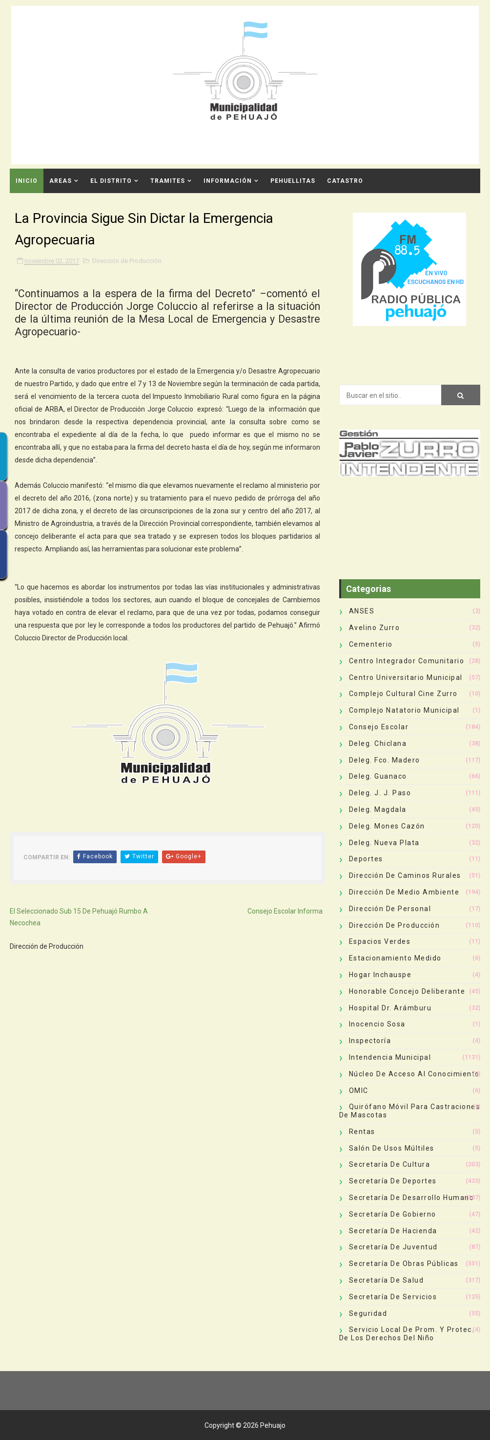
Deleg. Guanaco (378, 776)
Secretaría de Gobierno (392, 1214)
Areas (60, 180)
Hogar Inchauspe (380, 975)
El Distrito (111, 180)
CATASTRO (345, 180)
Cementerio (371, 644)
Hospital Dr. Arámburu (390, 1008)
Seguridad (368, 1313)
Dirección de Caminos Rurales (405, 875)
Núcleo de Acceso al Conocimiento (414, 1074)
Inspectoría (370, 1041)
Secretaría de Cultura (389, 1164)
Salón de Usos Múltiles (391, 1148)
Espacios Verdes (380, 941)
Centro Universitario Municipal (406, 677)
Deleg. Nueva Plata (384, 843)
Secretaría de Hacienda (393, 1231)
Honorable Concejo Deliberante (407, 991)
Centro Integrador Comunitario (407, 661)
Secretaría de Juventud (393, 1247)
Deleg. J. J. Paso (380, 793)
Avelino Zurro (374, 628)
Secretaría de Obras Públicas (404, 1263)
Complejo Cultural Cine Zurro (403, 694)
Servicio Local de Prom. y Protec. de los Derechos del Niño (406, 1334)
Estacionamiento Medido (395, 958)
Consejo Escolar (379, 727)
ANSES (362, 611)
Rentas (362, 1131)
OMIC (358, 1090)
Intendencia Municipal (390, 1057)
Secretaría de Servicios (393, 1297)
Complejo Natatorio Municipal (404, 710)
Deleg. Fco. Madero (384, 760)
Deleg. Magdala (378, 809)
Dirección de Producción (127, 260)
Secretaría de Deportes (393, 1181)
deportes (366, 859)
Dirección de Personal (390, 909)
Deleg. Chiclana (378, 743)
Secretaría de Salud (386, 1280)
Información (228, 180)
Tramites (167, 180)
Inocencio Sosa (377, 1024)
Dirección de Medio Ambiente (404, 892)
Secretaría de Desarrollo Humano (411, 1197)
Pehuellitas (292, 180)
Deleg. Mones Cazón (387, 826)
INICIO (27, 180)
